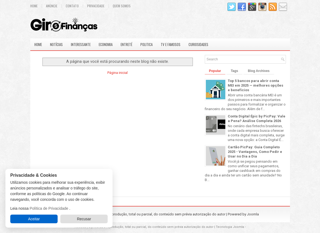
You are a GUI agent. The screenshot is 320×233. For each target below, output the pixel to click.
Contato (72, 6)
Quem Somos (122, 6)
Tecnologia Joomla (230, 227)
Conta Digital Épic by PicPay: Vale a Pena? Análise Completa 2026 (256, 118)
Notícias (56, 44)
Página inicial (117, 73)
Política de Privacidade (49, 208)
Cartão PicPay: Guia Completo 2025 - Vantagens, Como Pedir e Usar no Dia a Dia (255, 151)
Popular (215, 71)
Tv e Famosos (170, 44)
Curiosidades (198, 44)
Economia (106, 44)
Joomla (253, 214)
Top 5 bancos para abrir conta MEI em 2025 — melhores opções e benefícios (255, 85)
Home (34, 6)
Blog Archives (258, 71)
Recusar (84, 219)
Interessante (81, 44)
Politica (146, 44)
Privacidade (95, 6)
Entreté (126, 44)
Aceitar (34, 219)
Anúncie (51, 6)
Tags (234, 71)
